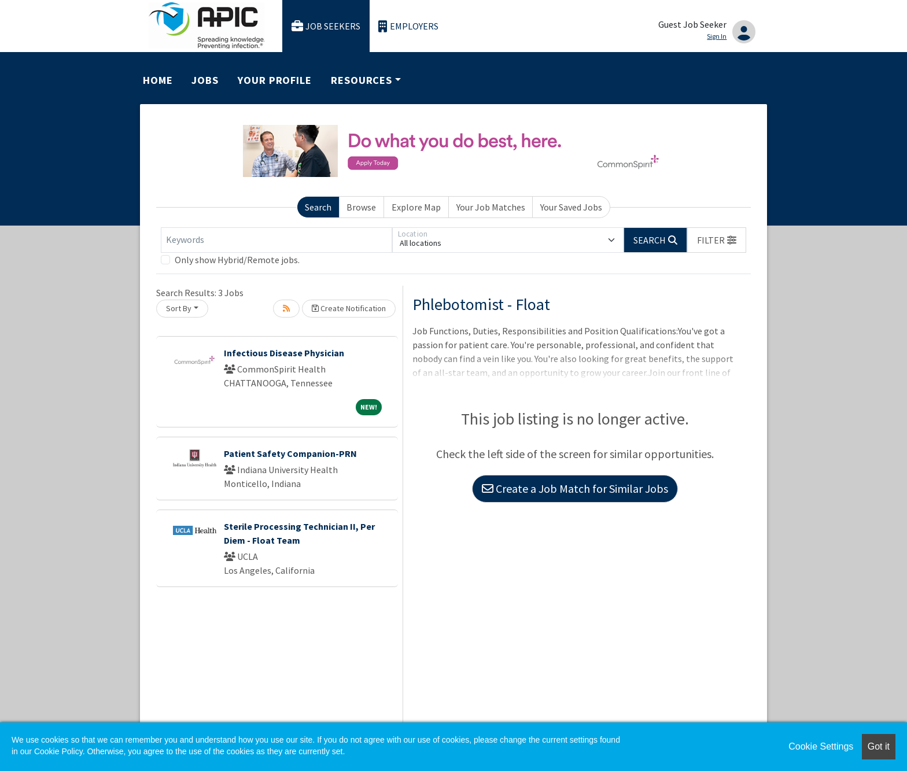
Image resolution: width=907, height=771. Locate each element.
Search (318, 207)
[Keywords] (276, 240)
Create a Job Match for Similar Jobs (575, 488)
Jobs (205, 80)
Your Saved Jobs (571, 207)
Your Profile (275, 80)
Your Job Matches (490, 207)
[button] (716, 240)
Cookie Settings (820, 746)
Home (158, 80)
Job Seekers (326, 26)
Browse (361, 207)
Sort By (178, 308)
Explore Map (416, 207)
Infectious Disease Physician (284, 353)
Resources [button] (361, 80)
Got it (879, 746)
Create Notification (349, 308)
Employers (408, 26)
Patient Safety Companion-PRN (290, 453)
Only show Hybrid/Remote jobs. (237, 259)
